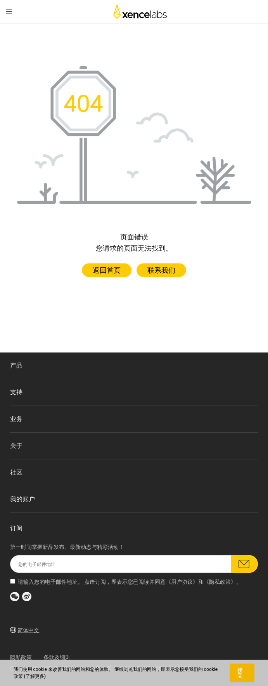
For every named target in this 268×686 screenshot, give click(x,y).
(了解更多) (35, 676)
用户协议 (182, 582)
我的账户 (22, 499)
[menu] (9, 11)
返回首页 (107, 270)
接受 (240, 673)
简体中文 (28, 630)
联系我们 (161, 270)
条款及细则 (57, 657)
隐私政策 (220, 582)
